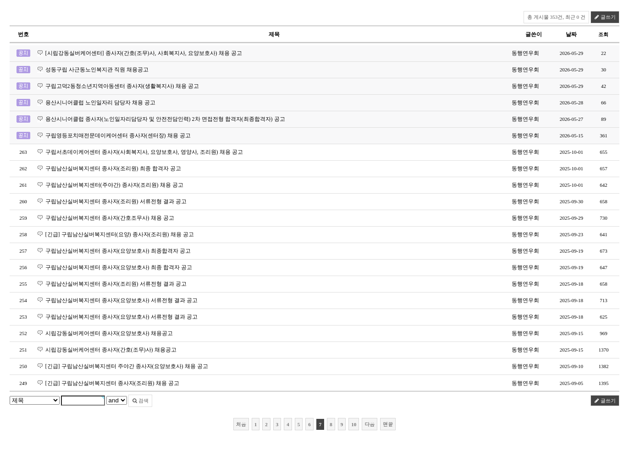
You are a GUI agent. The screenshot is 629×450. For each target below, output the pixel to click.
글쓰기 (605, 17)
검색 (140, 400)
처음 (241, 424)
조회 (603, 34)
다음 (369, 424)
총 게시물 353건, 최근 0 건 (556, 17)
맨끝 (388, 424)
